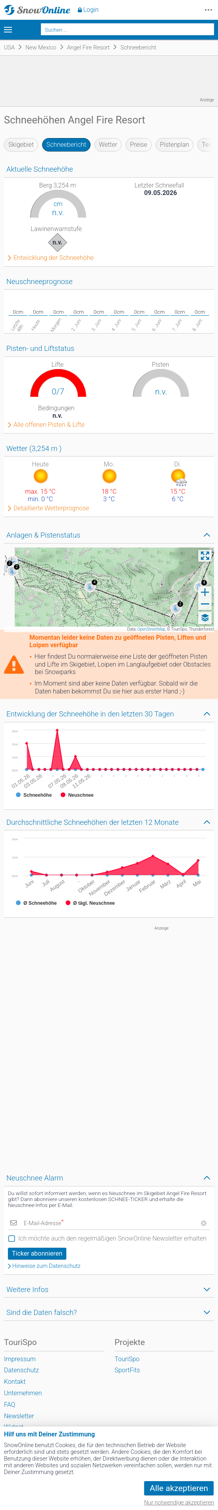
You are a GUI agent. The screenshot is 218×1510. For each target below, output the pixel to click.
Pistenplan (174, 144)
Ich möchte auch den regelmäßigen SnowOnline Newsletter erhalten (112, 1238)
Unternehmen (23, 1393)
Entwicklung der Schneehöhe (54, 258)
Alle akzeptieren (179, 1488)
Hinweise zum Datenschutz (46, 1266)
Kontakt (14, 1381)
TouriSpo (127, 1359)
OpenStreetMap (151, 629)
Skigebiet (21, 144)
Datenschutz (21, 1370)
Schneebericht (66, 144)
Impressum (20, 1359)
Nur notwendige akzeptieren (179, 1502)
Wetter (108, 144)
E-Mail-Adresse (44, 1223)
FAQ (9, 1404)
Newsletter (19, 1416)
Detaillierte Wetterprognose (51, 508)
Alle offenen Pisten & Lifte (49, 425)
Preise (138, 144)
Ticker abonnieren (37, 1253)
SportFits (127, 1370)
